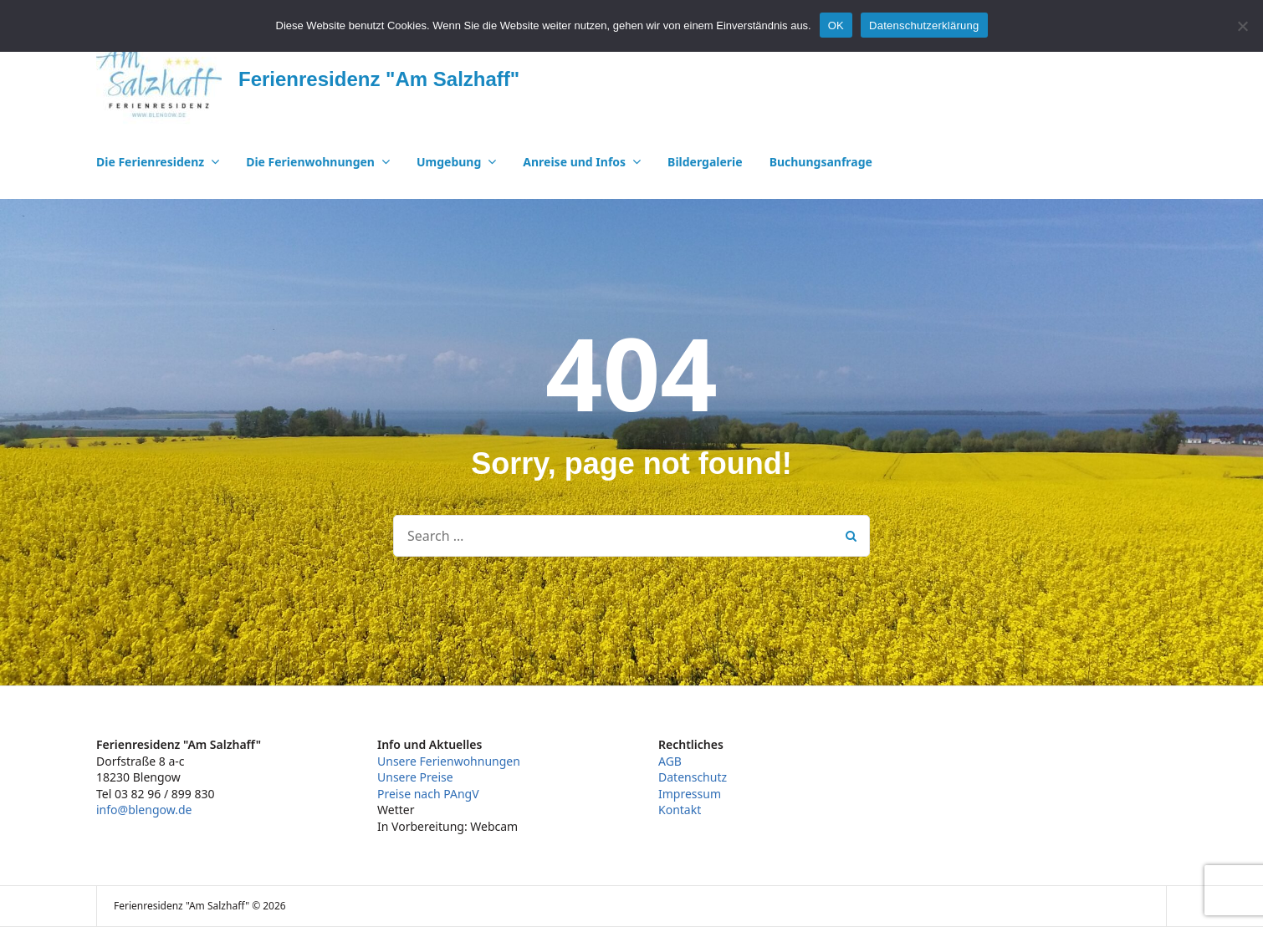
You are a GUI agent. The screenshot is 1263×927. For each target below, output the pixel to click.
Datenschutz (692, 777)
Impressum (689, 794)
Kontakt (679, 809)
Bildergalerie (705, 162)
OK (836, 25)
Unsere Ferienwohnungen (448, 761)
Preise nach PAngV (428, 794)
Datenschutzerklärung (924, 25)
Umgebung (449, 162)
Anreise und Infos (574, 162)
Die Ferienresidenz (150, 162)
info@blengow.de (144, 809)
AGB (670, 761)
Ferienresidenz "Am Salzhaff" (378, 79)
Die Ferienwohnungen (310, 162)
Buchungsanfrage (821, 162)
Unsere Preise (415, 777)
